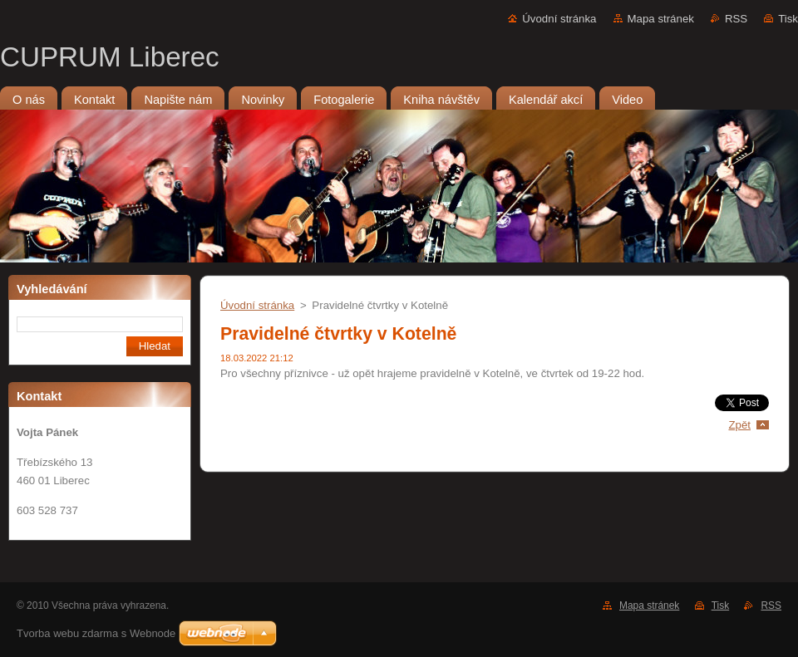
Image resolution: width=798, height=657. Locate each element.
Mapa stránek (661, 18)
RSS (736, 18)
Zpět (739, 425)
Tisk (788, 18)
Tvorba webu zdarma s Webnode (96, 633)
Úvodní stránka (559, 18)
